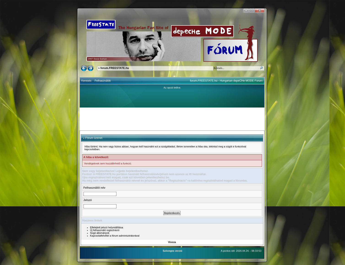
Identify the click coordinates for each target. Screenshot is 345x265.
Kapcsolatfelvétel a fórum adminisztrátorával (115, 235)
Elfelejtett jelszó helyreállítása (106, 227)
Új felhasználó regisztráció (104, 230)
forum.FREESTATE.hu (114, 68)
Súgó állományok (99, 233)
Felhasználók (103, 80)
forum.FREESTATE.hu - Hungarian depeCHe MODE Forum (226, 80)
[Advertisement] (172, 119)
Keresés (86, 80)
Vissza (172, 242)
